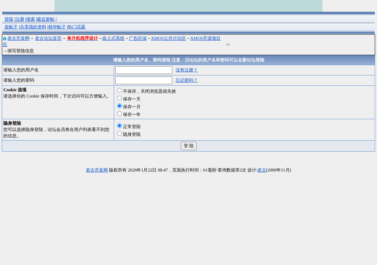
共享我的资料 (33, 26)
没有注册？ (187, 70)
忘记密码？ (187, 80)
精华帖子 (57, 26)
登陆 (8, 19)
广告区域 (138, 38)
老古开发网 (18, 38)
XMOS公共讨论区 (168, 38)
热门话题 (76, 26)
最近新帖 (45, 19)
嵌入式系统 (113, 38)
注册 (19, 19)
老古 (261, 170)
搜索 (30, 19)
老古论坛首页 (48, 38)
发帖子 (11, 26)
